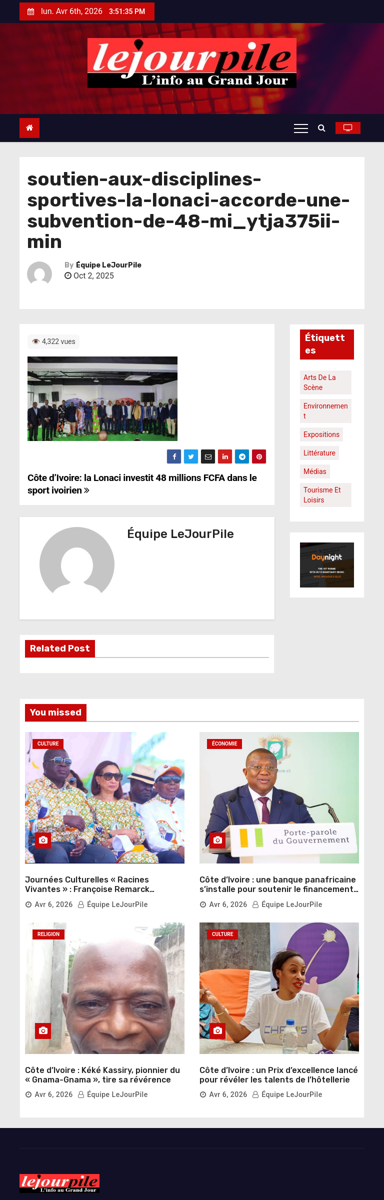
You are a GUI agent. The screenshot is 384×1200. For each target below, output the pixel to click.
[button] (324, 128)
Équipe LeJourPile (109, 265)
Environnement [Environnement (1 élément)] (326, 411)
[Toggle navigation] (301, 128)
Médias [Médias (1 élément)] (315, 472)
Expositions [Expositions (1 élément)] (322, 434)
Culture (48, 743)
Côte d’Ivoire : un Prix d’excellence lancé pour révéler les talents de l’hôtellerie (279, 1062)
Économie (224, 743)
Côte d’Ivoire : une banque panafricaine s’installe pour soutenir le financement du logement (278, 882)
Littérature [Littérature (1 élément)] (320, 453)
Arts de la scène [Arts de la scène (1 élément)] (320, 383)
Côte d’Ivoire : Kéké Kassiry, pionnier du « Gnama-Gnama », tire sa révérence (102, 1062)
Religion (49, 927)
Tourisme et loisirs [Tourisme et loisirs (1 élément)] (322, 495)
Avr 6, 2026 (53, 898)
